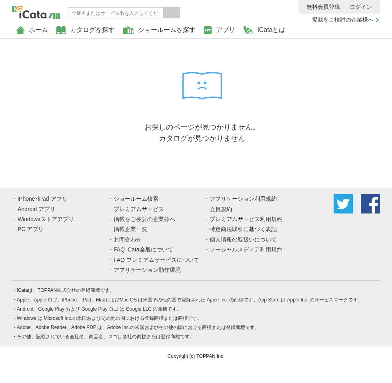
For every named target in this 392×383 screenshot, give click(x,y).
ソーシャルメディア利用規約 (246, 249)
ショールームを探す (159, 30)
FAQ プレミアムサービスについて (156, 260)
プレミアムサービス (139, 209)
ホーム (32, 30)
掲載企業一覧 (130, 229)
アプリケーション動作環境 (147, 270)
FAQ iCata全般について (143, 249)
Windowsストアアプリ (46, 219)
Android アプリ (36, 209)
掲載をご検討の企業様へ (343, 19)
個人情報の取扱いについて (243, 239)
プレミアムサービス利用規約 (246, 219)
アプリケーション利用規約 (243, 198)
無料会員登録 (323, 7)
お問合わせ (128, 239)
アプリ (219, 30)
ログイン (361, 7)
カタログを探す (85, 30)
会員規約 (221, 209)
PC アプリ (31, 229)
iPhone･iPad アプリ (43, 198)
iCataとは (264, 30)
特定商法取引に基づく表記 (243, 229)
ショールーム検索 (136, 198)
